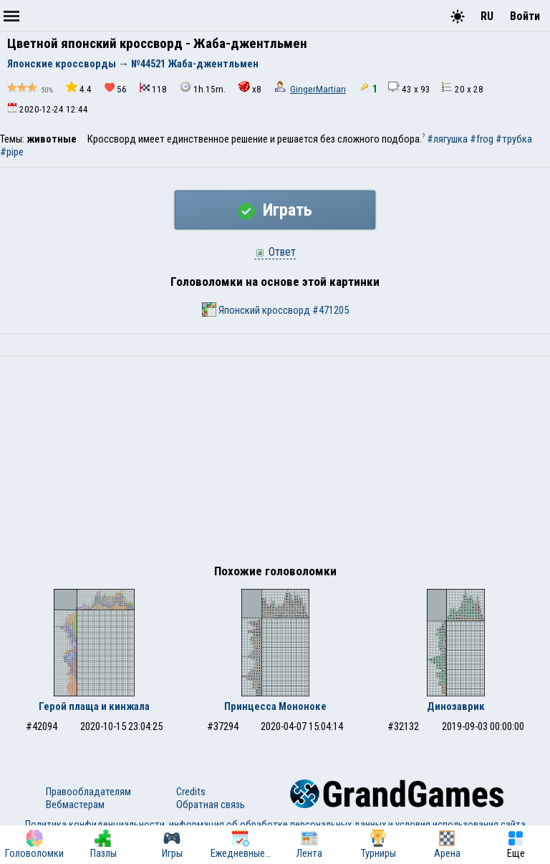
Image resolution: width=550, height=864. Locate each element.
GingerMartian (318, 89)
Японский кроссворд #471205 (275, 309)
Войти (525, 16)
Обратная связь (210, 804)
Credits (191, 791)
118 (153, 88)
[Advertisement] (275, 463)
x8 (249, 88)
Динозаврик (456, 706)
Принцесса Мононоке (275, 706)
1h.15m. (203, 88)
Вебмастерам (75, 804)
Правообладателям (88, 791)
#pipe (12, 151)
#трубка (514, 139)
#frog (481, 139)
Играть (275, 210)
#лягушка (447, 139)
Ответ (275, 252)
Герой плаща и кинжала (94, 706)
